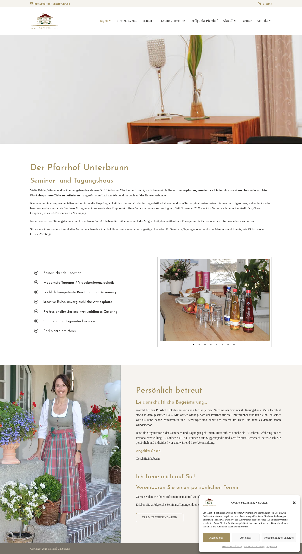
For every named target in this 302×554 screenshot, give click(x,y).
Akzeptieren (216, 537)
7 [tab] (228, 344)
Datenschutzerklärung (232, 546)
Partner (246, 20)
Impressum (272, 546)
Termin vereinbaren (160, 517)
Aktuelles (229, 20)
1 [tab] (193, 344)
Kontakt (262, 20)
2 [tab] (199, 344)
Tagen (103, 20)
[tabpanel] (215, 300)
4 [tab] (210, 344)
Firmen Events (127, 20)
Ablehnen (245, 537)
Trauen (147, 20)
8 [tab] (234, 344)
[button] (294, 503)
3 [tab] (205, 344)
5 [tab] (216, 344)
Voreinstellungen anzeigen (279, 537)
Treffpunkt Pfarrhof (204, 20)
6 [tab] (222, 344)
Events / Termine (173, 20)
